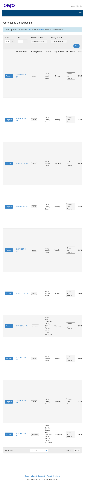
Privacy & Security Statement (35, 476)
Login (73, 6)
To (19, 38)
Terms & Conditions (53, 476)
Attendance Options (38, 38)
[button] (39, 41)
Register (9, 76)
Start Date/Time (21, 52)
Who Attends (70, 52)
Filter (76, 46)
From (7, 38)
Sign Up (79, 6)
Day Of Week (59, 52)
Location (48, 52)
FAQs (29, 30)
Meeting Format (56, 38)
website (41, 30)
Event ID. (81, 52)
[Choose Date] (12, 41)
